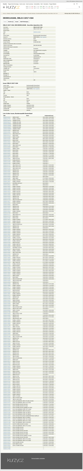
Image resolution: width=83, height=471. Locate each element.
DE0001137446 (6, 255)
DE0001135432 (6, 292)
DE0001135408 (6, 440)
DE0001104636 (6, 150)
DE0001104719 (6, 135)
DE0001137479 (6, 216)
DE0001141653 (6, 280)
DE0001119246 (6, 237)
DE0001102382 (6, 178)
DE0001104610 (6, 184)
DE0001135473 (6, 326)
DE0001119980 (6, 245)
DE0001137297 (6, 424)
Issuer (16, 21)
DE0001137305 (6, 425)
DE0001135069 (6, 372)
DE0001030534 (6, 249)
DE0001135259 (6, 429)
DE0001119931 (6, 250)
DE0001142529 (6, 206)
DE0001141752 (6, 168)
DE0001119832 (6, 273)
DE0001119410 (6, 211)
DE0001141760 (6, 145)
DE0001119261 (6, 232)
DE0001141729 (6, 199)
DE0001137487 (6, 217)
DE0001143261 (6, 132)
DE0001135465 (6, 339)
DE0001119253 (6, 231)
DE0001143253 (6, 175)
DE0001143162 (6, 351)
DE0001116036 (6, 331)
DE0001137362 (6, 364)
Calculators (45, 4)
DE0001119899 (6, 244)
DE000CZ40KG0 (7, 120)
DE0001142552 (6, 171)
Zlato (44, 6)
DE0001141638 (6, 318)
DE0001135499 (6, 303)
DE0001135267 (6, 377)
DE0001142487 (6, 315)
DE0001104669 (6, 155)
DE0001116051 (6, 328)
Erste (52, 8)
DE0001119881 (6, 264)
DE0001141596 (6, 409)
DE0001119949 (6, 257)
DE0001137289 (6, 422)
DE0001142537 (6, 208)
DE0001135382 (6, 376)
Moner (68, 1)
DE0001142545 (6, 170)
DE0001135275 (6, 359)
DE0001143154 (6, 349)
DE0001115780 (6, 412)
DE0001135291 (6, 432)
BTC (35, 6)
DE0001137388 (6, 325)
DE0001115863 (6, 417)
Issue (5, 21)
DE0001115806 (6, 414)
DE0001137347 (6, 381)
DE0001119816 (6, 272)
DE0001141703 (6, 224)
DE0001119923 (6, 260)
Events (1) (10, 21)
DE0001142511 (6, 227)
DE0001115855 (6, 415)
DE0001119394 (6, 193)
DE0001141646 (36, 32)
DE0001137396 (6, 311)
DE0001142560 (6, 130)
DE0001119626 (6, 321)
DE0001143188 (6, 316)
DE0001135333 (6, 374)
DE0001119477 (6, 201)
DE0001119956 (6, 259)
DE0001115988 (6, 346)
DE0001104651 (6, 153)
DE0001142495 (6, 297)
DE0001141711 (6, 214)
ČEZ (52, 6)
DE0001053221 (6, 183)
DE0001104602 (6, 204)
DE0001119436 (6, 194)
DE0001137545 (6, 161)
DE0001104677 (6, 156)
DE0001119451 (6, 203)
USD (27, 8)
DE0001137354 (6, 382)
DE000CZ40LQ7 (7, 122)
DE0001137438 (6, 265)
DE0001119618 (6, 320)
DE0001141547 (6, 306)
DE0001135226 (6, 445)
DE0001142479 (6, 354)
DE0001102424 (6, 117)
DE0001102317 (6, 275)
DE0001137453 (6, 242)
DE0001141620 (6, 313)
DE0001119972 (6, 219)
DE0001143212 (6, 226)
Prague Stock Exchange (13, 4)
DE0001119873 (6, 267)
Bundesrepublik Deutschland (41, 13)
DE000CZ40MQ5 (7, 125)
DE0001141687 (6, 252)
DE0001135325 (6, 434)
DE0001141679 (6, 262)
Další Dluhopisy (24, 21)
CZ (74, 4)
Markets (8, 13)
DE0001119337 (6, 222)
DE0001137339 (6, 420)
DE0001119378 (6, 191)
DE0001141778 (6, 133)
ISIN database (72, 1)
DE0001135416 (6, 300)
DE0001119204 (6, 241)
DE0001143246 (6, 173)
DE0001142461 (6, 353)
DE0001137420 (6, 277)
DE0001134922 (6, 142)
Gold (42, 4)
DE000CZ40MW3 (7, 128)
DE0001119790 (6, 288)
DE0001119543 (6, 179)
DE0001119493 (6, 189)
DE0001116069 (6, 330)
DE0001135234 (6, 341)
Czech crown (22, 4)
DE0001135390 (6, 158)
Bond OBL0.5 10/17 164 (52, 13)
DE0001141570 (6, 402)
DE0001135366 (6, 343)
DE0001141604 (6, 397)
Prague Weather (52, 4)
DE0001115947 (6, 394)
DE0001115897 (6, 387)
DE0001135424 (6, 438)
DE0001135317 (6, 348)
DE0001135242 (6, 427)
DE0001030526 (6, 396)
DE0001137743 (6, 118)
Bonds (12, 13)
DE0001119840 (6, 269)
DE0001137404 (6, 298)
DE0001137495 (6, 212)
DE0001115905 (6, 344)
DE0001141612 (6, 358)
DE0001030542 (6, 148)
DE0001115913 (6, 389)
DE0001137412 (6, 290)
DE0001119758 (6, 270)
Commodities (37, 4)
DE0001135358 (6, 437)
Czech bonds (17, 13)
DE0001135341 (6, 435)
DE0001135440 (6, 379)
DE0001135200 (6, 443)
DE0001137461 (6, 236)
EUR (27, 6)
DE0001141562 (6, 401)
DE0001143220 (6, 196)
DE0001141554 (6, 399)
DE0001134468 (6, 333)
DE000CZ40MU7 (7, 127)
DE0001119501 (6, 186)
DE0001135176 (6, 442)
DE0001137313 (6, 384)
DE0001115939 (6, 392)
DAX (35, 8)
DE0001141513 (6, 407)
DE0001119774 (6, 287)
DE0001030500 (6, 310)
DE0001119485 (6, 188)
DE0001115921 (6, 391)
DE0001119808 (6, 285)
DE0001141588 (6, 336)
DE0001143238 (6, 198)
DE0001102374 (6, 209)
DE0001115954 (6, 368)
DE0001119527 (6, 181)
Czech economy (29, 4)
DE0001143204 (6, 254)
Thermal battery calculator (38, 458)
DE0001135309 (6, 369)
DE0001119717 (6, 295)
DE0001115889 (6, 386)
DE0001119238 (6, 229)
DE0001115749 (6, 410)
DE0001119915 (6, 234)
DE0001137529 (6, 160)
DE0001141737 (6, 165)
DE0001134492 (6, 302)
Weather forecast (79, 1)
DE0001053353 (6, 247)
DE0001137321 (6, 419)
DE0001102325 (6, 138)
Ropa (44, 8)
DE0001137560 (6, 163)
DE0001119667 (6, 293)
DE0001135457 (6, 371)
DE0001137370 (6, 335)
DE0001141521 (6, 356)
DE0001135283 (6, 430)
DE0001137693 (6, 448)
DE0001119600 (6, 323)
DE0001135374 (6, 361)
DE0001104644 (6, 151)
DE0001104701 (6, 140)
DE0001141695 (6, 239)
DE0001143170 (6, 338)
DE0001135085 (6, 363)
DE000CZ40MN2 (7, 123)
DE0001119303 (6, 221)
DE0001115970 (6, 366)
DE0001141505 (6, 405)
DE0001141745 (6, 166)
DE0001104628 (6, 176)
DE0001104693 (6, 143)
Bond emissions (24, 13)
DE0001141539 (6, 305)
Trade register (43, 37)
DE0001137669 (6, 447)
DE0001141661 (6, 278)
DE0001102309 (6, 137)
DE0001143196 (6, 283)
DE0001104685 (6, 146)
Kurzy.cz (4, 13)
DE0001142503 (6, 282)
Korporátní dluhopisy (31, 13)
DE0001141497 (6, 404)
